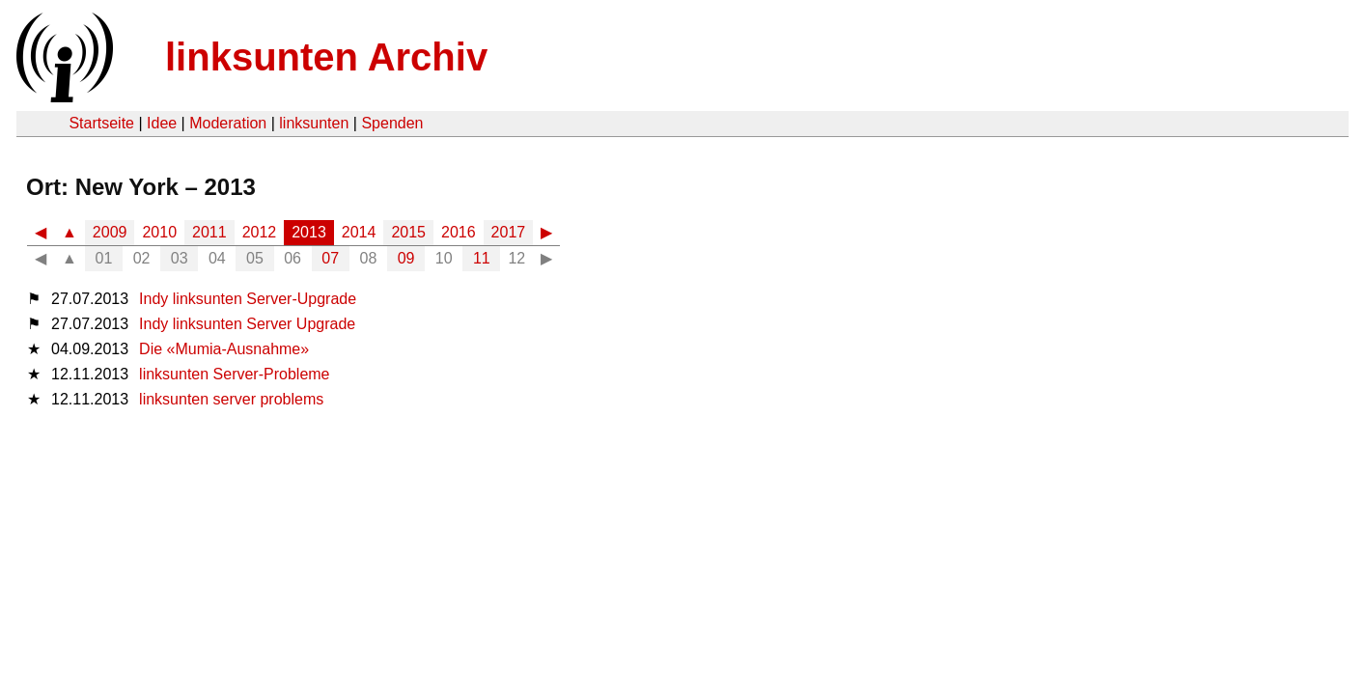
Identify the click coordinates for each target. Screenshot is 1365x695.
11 (481, 258)
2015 (408, 232)
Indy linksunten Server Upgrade (247, 324)
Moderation (227, 123)
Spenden (392, 123)
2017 (508, 232)
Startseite (101, 123)
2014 (359, 232)
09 (406, 258)
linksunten (313, 123)
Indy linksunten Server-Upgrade (247, 299)
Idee (162, 123)
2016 (458, 232)
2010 (159, 232)
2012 (259, 232)
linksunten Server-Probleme (234, 374)
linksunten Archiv (326, 57)
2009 (110, 232)
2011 (209, 232)
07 (330, 258)
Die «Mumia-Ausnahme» (224, 349)
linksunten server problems (231, 399)
